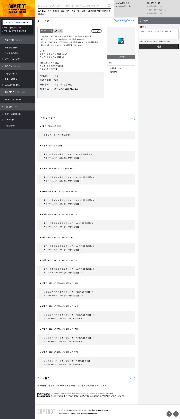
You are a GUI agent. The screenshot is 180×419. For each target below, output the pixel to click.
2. (109, 72)
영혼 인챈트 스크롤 (68, 11)
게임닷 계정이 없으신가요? (12, 28)
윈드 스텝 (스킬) (124, 6)
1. (109, 68)
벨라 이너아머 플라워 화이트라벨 (89, 11)
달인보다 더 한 (53, 11)
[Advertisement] (86, 108)
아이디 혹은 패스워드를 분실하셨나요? (16, 31)
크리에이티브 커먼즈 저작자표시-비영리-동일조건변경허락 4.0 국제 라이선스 (82, 393)
